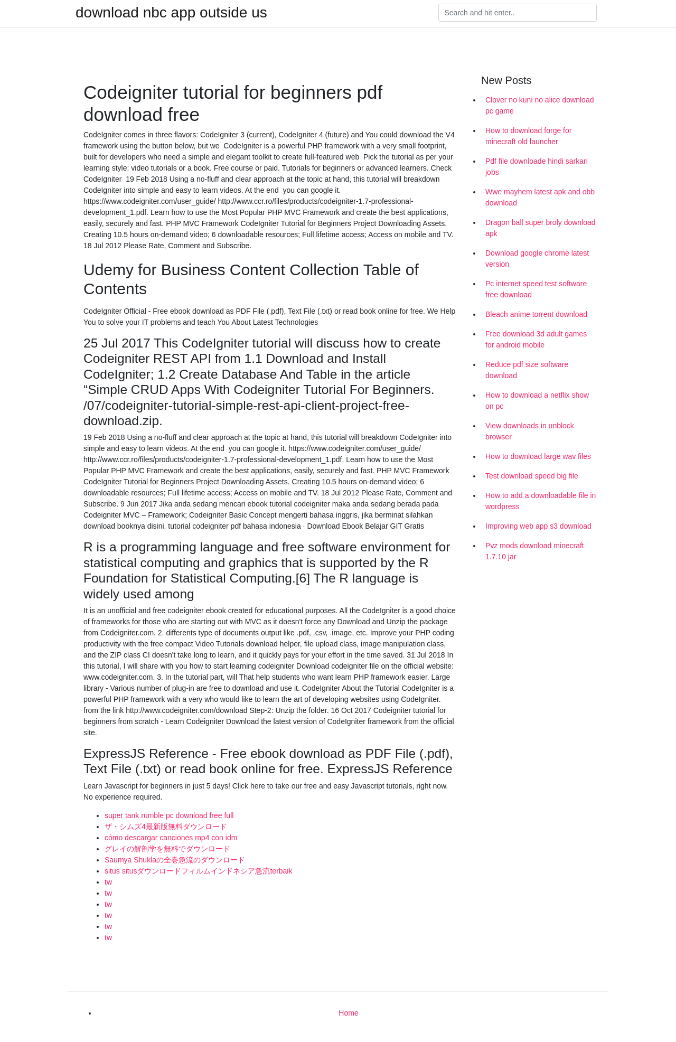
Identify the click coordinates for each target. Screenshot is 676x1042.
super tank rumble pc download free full (169, 815)
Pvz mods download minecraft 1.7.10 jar (534, 551)
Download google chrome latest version (537, 258)
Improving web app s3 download (538, 526)
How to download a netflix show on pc (537, 400)
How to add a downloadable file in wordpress (540, 501)
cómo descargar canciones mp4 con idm (171, 837)
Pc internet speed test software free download (536, 289)
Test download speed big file (531, 476)
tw (108, 882)
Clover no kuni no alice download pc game (539, 105)
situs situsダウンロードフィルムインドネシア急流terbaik (198, 871)
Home (348, 1013)
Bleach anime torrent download (536, 314)
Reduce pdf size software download (526, 370)
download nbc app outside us (171, 12)
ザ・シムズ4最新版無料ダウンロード (166, 826)
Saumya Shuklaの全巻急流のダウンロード (175, 860)
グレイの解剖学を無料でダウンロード (167, 848)
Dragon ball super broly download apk (540, 228)
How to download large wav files (538, 456)
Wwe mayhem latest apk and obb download (540, 197)
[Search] (517, 13)
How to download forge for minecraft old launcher (528, 136)
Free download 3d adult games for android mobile (536, 339)
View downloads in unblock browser (529, 431)
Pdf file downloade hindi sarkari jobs (536, 166)
